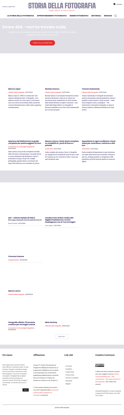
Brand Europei (12, 228)
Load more (62, 341)
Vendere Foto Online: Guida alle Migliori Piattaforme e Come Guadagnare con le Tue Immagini (60, 224)
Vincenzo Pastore (16, 261)
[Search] (26, 394)
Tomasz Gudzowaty (91, 93)
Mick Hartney (51, 327)
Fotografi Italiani (13, 264)
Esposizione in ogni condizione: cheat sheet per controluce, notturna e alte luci (98, 148)
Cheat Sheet (49, 153)
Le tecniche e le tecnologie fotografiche (21, 151)
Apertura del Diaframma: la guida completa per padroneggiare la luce (24, 147)
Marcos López (14, 93)
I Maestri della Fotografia (16, 97)
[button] (115, 15)
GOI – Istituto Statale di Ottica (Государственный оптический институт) (24, 223)
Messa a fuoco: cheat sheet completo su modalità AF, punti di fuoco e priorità (62, 148)
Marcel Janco (14, 295)
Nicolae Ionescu (52, 93)
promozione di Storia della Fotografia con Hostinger (46, 397)
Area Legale (49, 230)
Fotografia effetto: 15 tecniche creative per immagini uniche (21, 328)
